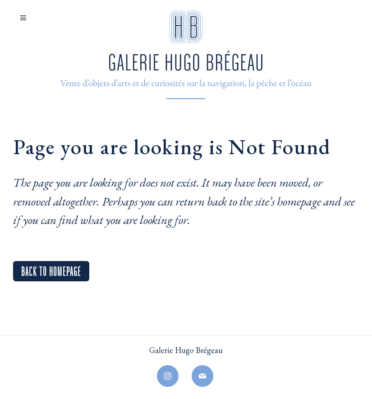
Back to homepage (51, 270)
